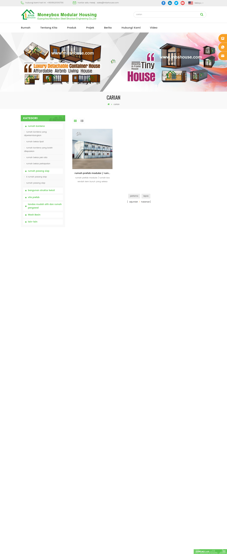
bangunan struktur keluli (41, 190)
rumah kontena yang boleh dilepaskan (38, 149)
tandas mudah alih (121, 459)
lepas (145, 196)
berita (108, 28)
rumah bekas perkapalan (37, 163)
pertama (134, 196)
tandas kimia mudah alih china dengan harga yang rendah (50, 245)
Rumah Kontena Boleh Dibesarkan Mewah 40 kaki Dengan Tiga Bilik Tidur (51, 368)
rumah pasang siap (38, 171)
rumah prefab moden (122, 465)
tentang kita (48, 28)
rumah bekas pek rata (35, 157)
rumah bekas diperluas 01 (124, 505)
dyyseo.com (162, 548)
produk (71, 28)
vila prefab (33, 197)
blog (23, 482)
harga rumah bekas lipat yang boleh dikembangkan (51, 280)
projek (90, 28)
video (153, 28)
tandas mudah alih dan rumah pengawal (45, 206)
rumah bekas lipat (34, 141)
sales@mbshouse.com (108, 2)
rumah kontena (36, 126)
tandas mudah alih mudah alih (127, 482)
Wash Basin (34, 215)
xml (22, 494)
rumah (25, 28)
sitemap (24, 488)
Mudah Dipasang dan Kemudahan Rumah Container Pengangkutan (50, 315)
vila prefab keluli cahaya (123, 494)
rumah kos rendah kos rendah (126, 477)
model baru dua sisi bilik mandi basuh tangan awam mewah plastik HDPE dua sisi (49, 350)
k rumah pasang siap (35, 176)
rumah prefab (118, 454)
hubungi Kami (131, 28)
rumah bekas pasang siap (124, 471)
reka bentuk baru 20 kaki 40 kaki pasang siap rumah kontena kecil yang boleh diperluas (50, 333)
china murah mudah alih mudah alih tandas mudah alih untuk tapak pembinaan (51, 263)
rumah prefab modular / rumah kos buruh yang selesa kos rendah (94, 173)
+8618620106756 (55, 2)
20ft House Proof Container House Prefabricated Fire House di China (50, 298)
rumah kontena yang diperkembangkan (35, 133)
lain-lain (32, 222)
